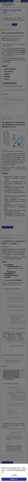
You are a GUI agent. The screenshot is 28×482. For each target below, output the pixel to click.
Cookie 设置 (14, 475)
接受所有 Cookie (14, 479)
